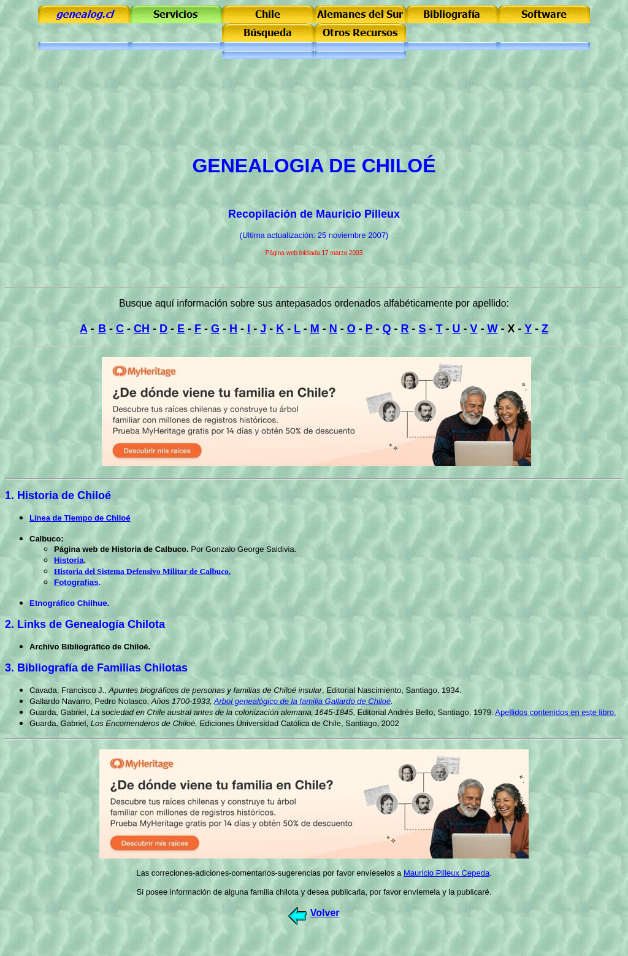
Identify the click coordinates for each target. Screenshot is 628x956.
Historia (68, 560)
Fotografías (76, 582)
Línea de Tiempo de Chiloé (79, 517)
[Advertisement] (314, 117)
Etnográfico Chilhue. (69, 603)
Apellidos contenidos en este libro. (555, 712)
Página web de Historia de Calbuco (120, 549)
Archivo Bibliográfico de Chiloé (88, 646)
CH (142, 329)
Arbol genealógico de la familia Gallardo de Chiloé (302, 701)
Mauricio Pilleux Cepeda (446, 873)
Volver (325, 913)
